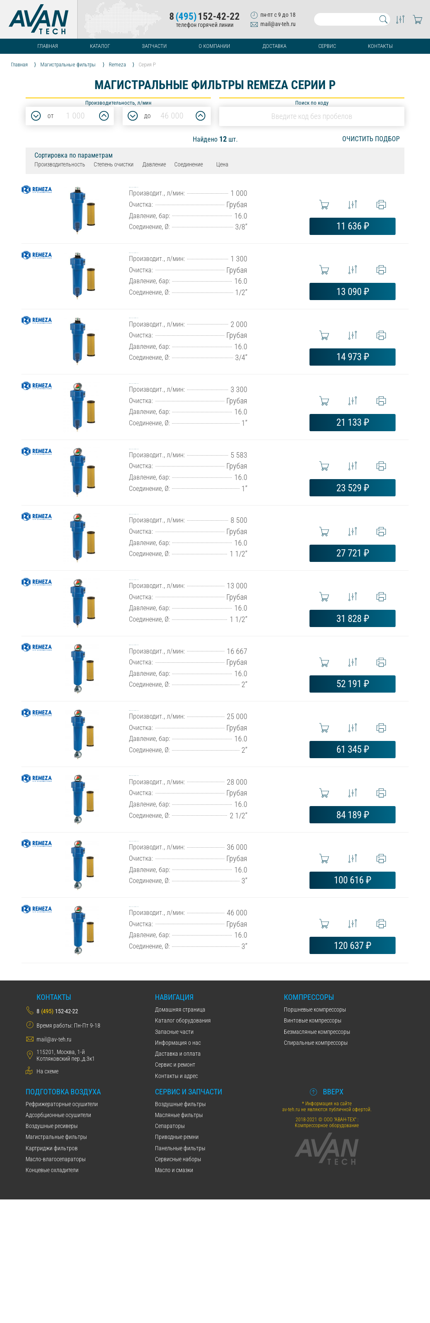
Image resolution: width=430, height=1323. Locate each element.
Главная (47, 46)
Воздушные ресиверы (52, 1249)
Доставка (274, 46)
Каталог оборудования (183, 1144)
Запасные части (174, 1155)
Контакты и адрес (176, 1199)
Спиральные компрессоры (316, 1166)
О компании (214, 46)
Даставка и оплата (178, 1177)
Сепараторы (170, 1249)
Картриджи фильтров (52, 1271)
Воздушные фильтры (180, 1227)
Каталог (100, 46)
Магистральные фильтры (56, 1260)
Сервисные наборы (178, 1282)
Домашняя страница (180, 1133)
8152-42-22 (204, 16)
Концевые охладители (52, 1293)
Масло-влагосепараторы (56, 1282)
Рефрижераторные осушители (62, 1227)
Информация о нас (178, 1166)
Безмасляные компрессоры (317, 1155)
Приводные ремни (177, 1260)
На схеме (47, 1194)
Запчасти (154, 46)
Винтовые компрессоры (312, 1144)
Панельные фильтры (180, 1271)
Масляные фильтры (179, 1238)
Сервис (327, 46)
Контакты (380, 46)
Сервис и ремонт (175, 1188)
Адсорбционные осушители (58, 1238)
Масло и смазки (174, 1293)
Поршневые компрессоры (315, 1133)
